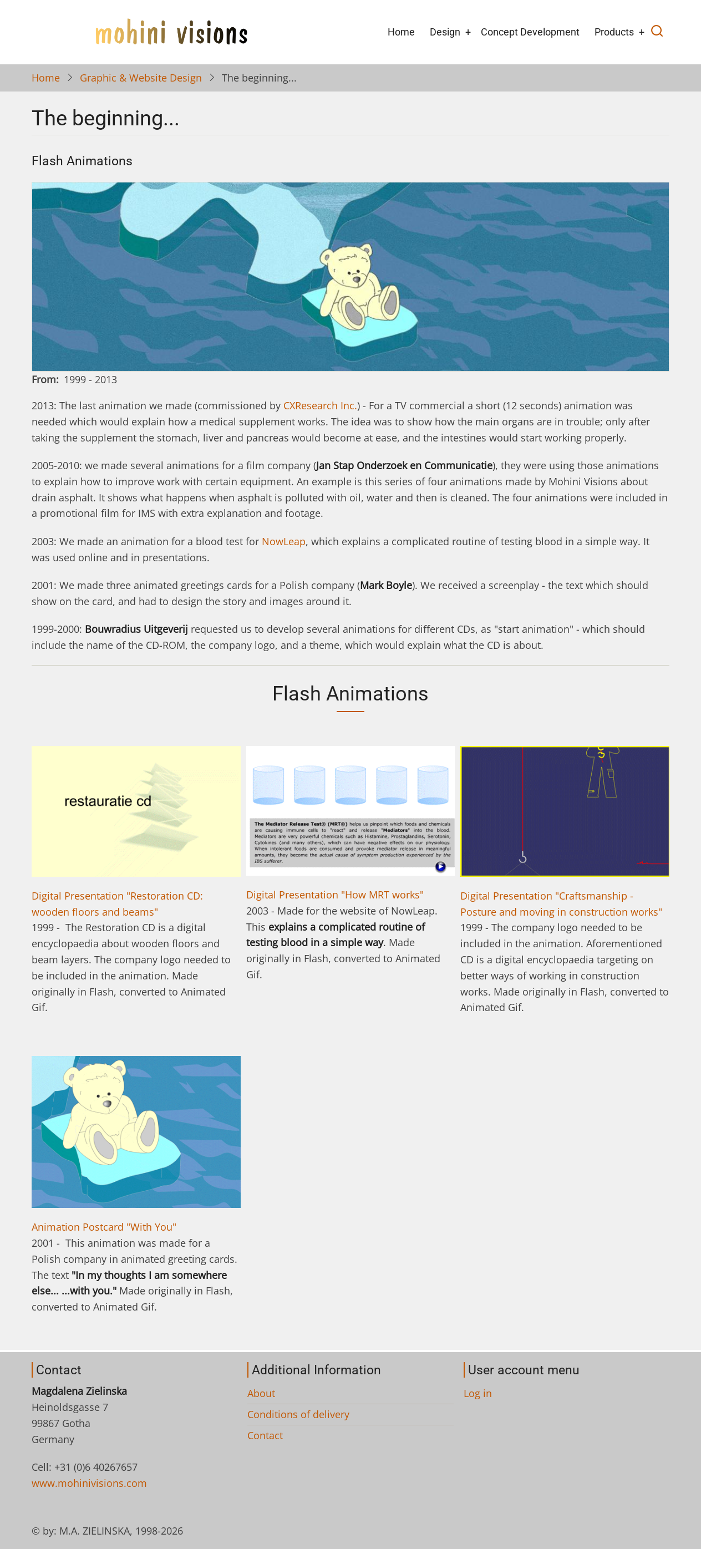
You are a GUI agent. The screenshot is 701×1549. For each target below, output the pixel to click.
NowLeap (284, 541)
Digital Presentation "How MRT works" (335, 894)
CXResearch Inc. (320, 405)
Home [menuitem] (401, 32)
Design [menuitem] (445, 32)
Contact (265, 1435)
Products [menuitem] (614, 32)
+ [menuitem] (468, 32)
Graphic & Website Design (141, 77)
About (261, 1393)
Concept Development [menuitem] (530, 32)
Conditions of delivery (298, 1414)
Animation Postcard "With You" (104, 1226)
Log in (478, 1393)
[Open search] (656, 32)
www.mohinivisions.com (89, 1483)
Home (46, 77)
